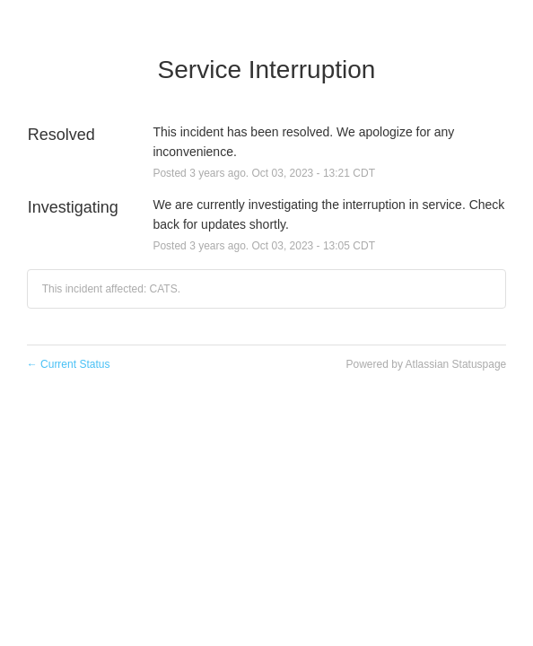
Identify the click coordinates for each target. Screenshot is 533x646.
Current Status (68, 364)
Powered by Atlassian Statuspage (426, 364)
